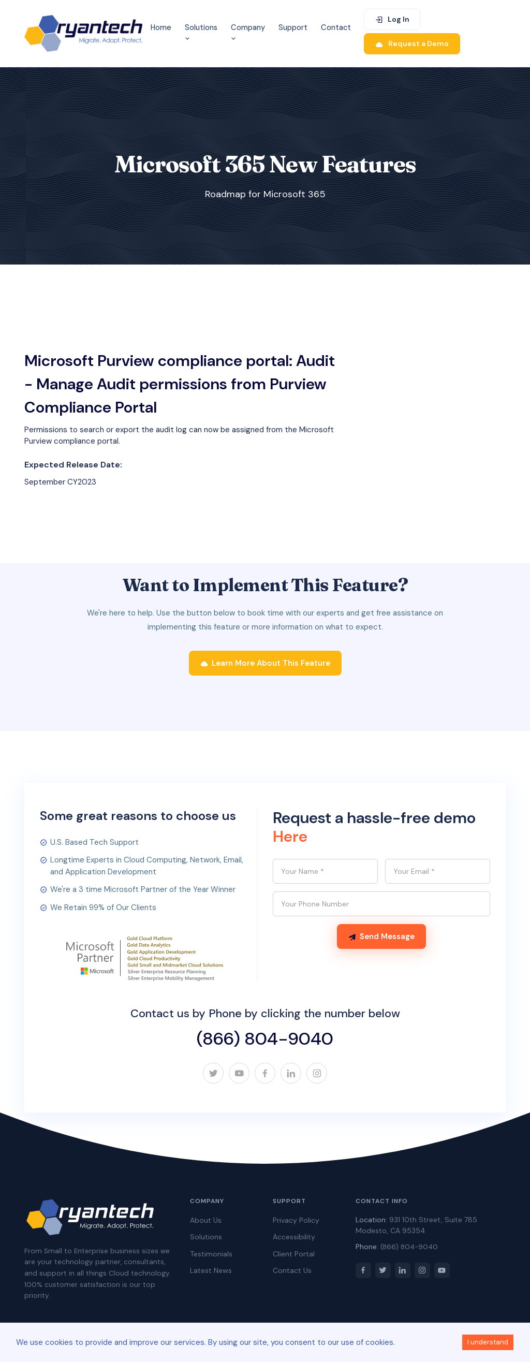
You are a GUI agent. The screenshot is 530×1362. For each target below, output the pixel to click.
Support (292, 27)
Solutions (201, 33)
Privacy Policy (296, 1220)
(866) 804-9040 (265, 1038)
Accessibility (294, 1236)
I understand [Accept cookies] (487, 1342)
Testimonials (211, 1253)
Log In (392, 19)
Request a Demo (412, 43)
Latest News (211, 1270)
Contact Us (292, 1270)
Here (290, 836)
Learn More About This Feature (265, 663)
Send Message (381, 936)
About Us (206, 1220)
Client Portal (294, 1253)
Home (161, 27)
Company (248, 33)
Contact (336, 27)
